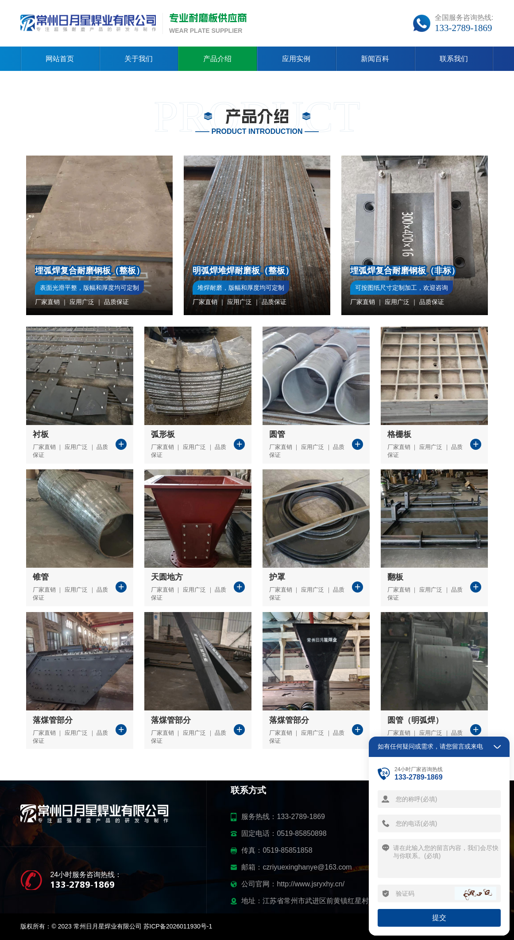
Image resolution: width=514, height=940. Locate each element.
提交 (439, 917)
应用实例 (296, 58)
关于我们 (138, 58)
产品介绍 (217, 58)
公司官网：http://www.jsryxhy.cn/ (292, 884)
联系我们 (454, 58)
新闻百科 (375, 58)
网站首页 (60, 58)
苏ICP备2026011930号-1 (178, 926)
